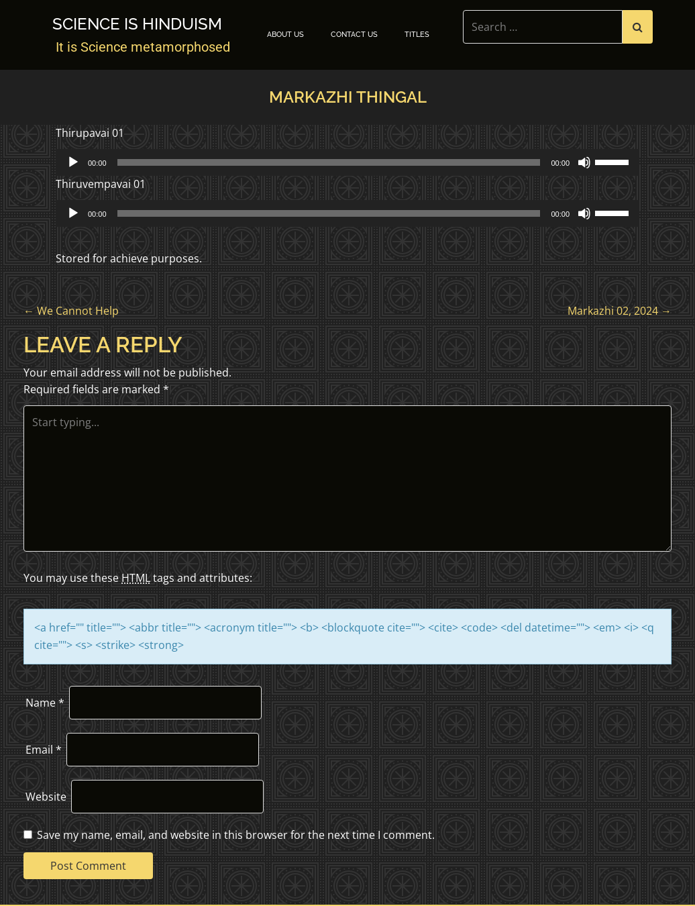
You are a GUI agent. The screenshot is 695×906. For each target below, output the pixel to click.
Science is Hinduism (137, 24)
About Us (285, 34)
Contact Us (354, 34)
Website (45, 796)
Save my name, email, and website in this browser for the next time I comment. (236, 834)
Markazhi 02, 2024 (620, 310)
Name (44, 702)
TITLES (417, 34)
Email (43, 749)
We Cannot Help (71, 310)
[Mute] (584, 162)
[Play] (73, 162)
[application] (347, 162)
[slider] (329, 162)
